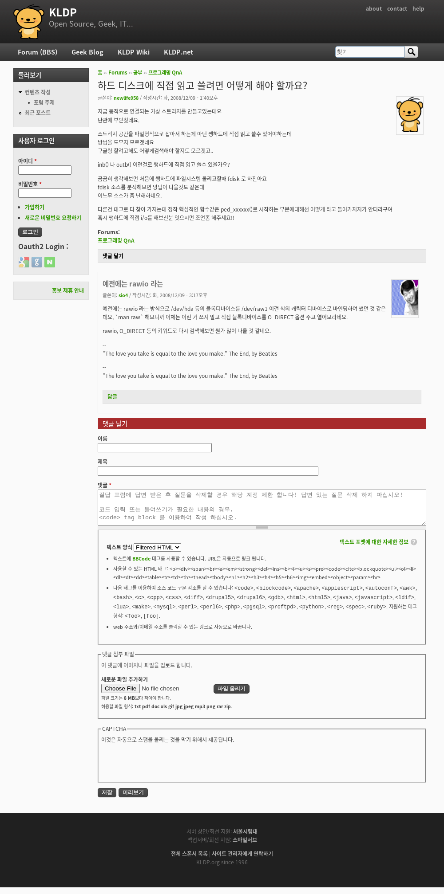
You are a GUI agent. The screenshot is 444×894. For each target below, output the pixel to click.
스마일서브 (245, 847)
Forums (117, 72)
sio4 (123, 294)
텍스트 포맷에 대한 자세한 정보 (374, 549)
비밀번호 (30, 184)
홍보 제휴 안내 (68, 290)
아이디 (27, 161)
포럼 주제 (44, 102)
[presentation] (168, 768)
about (374, 8)
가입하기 (34, 207)
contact (397, 8)
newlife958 (126, 97)
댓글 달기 (113, 256)
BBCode (141, 565)
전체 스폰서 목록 (189, 860)
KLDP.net (178, 52)
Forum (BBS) (37, 52)
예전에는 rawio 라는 (133, 283)
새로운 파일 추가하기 (124, 686)
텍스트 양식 (120, 554)
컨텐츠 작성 (38, 92)
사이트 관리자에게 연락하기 (242, 860)
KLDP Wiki (134, 52)
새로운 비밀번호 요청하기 (53, 218)
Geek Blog (87, 52)
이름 (102, 439)
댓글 (104, 485)
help (418, 8)
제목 (102, 462)
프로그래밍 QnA (165, 72)
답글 (112, 396)
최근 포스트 (38, 113)
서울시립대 (245, 838)
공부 (137, 72)
